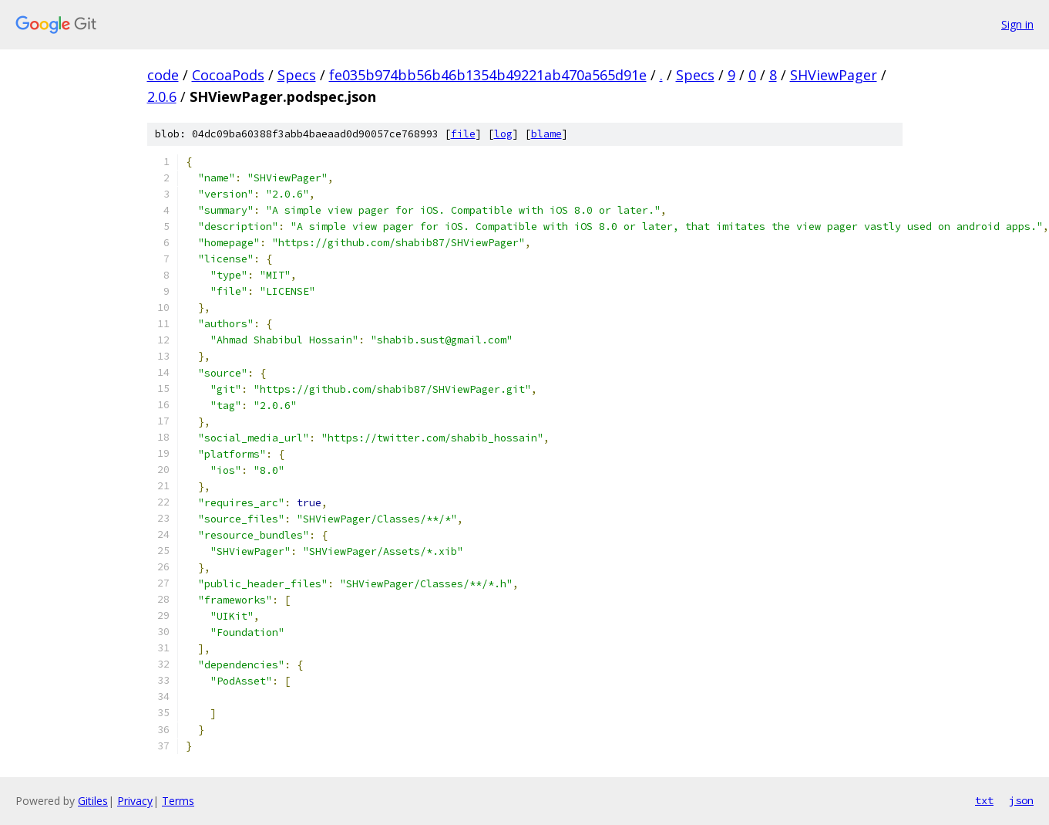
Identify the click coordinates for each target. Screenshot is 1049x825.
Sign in (1017, 24)
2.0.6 (162, 96)
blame (546, 133)
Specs (296, 75)
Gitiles (93, 800)
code (163, 75)
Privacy (135, 800)
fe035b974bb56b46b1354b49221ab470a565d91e (488, 75)
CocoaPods (228, 75)
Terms (178, 800)
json (1021, 800)
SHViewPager (833, 75)
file (463, 133)
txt (984, 800)
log (503, 133)
